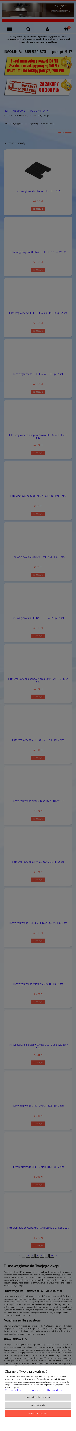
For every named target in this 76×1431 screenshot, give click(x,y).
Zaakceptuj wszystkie (38, 1413)
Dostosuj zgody (38, 1405)
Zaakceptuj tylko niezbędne (38, 1397)
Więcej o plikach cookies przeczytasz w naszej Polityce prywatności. (34, 1390)
